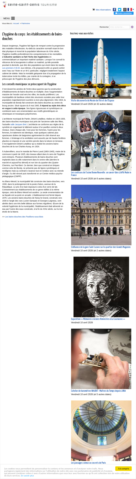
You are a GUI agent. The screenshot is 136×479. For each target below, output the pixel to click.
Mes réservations (101, 10)
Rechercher (104, 27)
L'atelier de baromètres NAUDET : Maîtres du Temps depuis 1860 (98, 391)
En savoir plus (27, 475)
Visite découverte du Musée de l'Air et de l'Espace (92, 100)
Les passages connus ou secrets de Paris (88, 463)
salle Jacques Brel (18, 124)
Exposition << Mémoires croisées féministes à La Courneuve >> (98, 319)
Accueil (16, 23)
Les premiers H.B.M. (11, 68)
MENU (6, 18)
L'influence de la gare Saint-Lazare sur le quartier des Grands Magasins (101, 247)
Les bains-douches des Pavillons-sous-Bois (24, 217)
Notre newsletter (123, 13)
